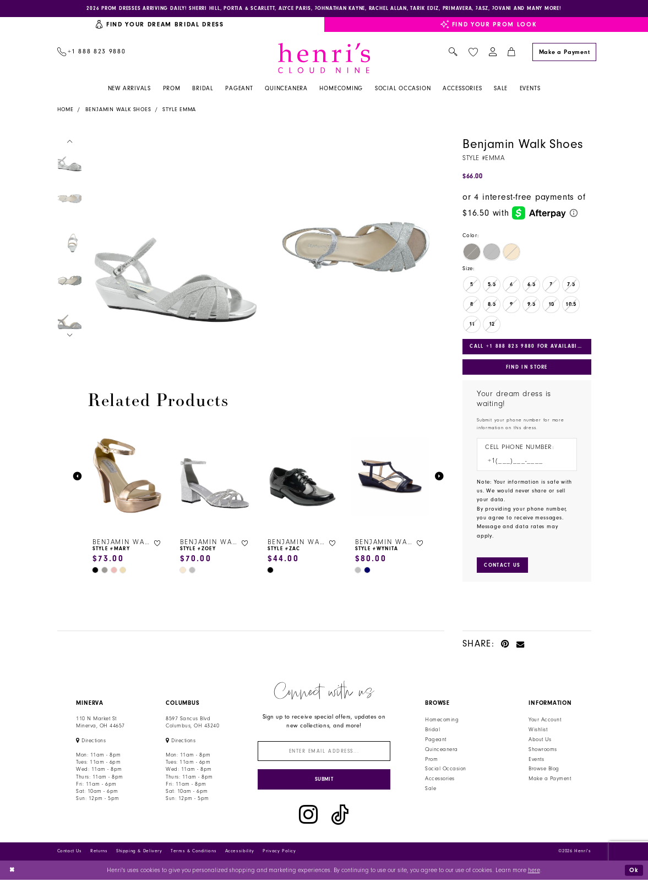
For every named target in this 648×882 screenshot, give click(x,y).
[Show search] (453, 52)
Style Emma (179, 110)
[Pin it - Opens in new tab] (505, 644)
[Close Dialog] (12, 871)
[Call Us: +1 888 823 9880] (91, 52)
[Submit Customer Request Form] (502, 566)
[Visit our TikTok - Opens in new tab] (340, 816)
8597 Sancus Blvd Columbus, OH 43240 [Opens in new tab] (192, 723)
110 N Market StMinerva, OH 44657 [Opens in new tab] (100, 723)
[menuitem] (91, 52)
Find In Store (527, 367)
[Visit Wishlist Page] (473, 52)
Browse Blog (544, 770)
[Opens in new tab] (91, 741)
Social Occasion (445, 770)
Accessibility (239, 853)
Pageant (435, 740)
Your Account (545, 720)
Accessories (439, 779)
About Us (540, 740)
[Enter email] (324, 752)
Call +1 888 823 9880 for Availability (530, 346)
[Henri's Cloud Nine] (324, 58)
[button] (492, 52)
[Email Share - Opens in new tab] (520, 644)
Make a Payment (550, 779)
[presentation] (127, 477)
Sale (430, 789)
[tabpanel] (174, 248)
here (534, 871)
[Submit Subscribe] (324, 781)
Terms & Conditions (193, 853)
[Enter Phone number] (522, 462)
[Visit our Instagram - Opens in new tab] (308, 816)
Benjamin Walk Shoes (118, 110)
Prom (431, 760)
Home (65, 110)
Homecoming (442, 720)
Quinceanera (441, 750)
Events (536, 760)
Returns (98, 853)
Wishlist (538, 730)
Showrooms (543, 750)
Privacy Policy (279, 853)
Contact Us (69, 853)
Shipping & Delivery (139, 853)
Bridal (432, 730)
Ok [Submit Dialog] (634, 871)
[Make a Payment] (564, 52)
